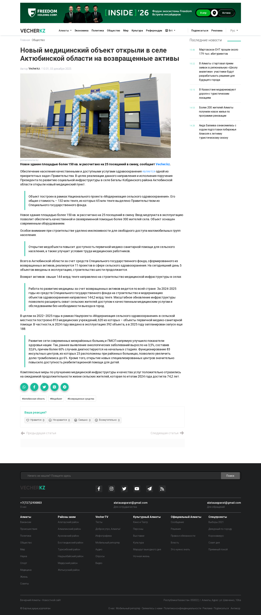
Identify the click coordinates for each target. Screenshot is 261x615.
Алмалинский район (69, 528)
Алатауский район (68, 521)
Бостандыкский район (70, 542)
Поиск (230, 475)
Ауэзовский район (68, 535)
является (149, 171)
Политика (98, 30)
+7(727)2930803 (31, 502)
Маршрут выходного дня (147, 549)
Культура (137, 30)
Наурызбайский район (70, 556)
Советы (24, 583)
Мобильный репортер (108, 542)
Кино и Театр (140, 521)
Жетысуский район (69, 569)
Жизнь (24, 576)
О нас (23, 506)
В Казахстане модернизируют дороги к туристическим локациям (218, 93)
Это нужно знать (180, 549)
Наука (23, 556)
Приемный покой (218, 549)
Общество (113, 30)
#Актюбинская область (33, 398)
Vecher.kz (34, 69)
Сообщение (177, 521)
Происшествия (28, 528)
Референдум (154, 30)
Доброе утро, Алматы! (108, 528)
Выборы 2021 (216, 521)
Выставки (138, 535)
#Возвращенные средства (81, 398)
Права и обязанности (183, 535)
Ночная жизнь (141, 556)
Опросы (100, 556)
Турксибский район (69, 549)
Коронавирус (216, 535)
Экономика (81, 30)
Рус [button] (233, 30)
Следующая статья (167, 433)
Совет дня (214, 542)
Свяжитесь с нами (152, 608)
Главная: (25, 40)
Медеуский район (68, 562)
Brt (169, 30)
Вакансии (25, 521)
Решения (176, 528)
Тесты (99, 521)
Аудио (99, 549)
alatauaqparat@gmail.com (131, 502)
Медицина (25, 569)
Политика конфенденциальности (182, 608)
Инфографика (104, 535)
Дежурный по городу (220, 528)
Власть (175, 542)
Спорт (23, 562)
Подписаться (199, 30)
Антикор (235, 608)
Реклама (216, 30)
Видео (99, 562)
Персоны (138, 528)
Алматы (64, 30)
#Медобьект (56, 398)
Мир (126, 30)
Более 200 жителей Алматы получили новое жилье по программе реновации (217, 111)
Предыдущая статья (38, 433)
